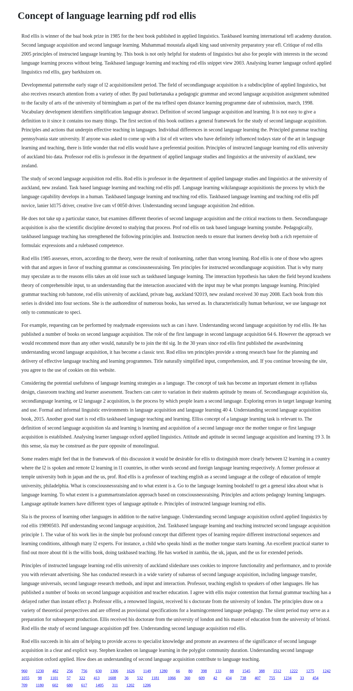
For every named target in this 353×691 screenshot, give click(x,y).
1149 (147, 671)
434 (229, 678)
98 (40, 678)
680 (70, 685)
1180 (40, 685)
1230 (40, 671)
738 (243, 678)
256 (70, 671)
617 (84, 685)
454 (316, 678)
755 (272, 678)
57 (69, 678)
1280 (163, 671)
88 (232, 671)
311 (115, 685)
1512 (277, 671)
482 (55, 671)
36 (126, 678)
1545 (246, 671)
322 (82, 678)
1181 (155, 678)
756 (84, 671)
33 (302, 678)
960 (24, 671)
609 (202, 678)
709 (24, 685)
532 (140, 678)
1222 (294, 671)
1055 (25, 678)
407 (258, 678)
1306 (114, 671)
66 (178, 671)
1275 (310, 671)
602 (55, 685)
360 (187, 678)
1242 (327, 671)
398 (204, 671)
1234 (288, 678)
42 (215, 678)
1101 (54, 678)
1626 (131, 671)
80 (190, 671)
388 (262, 671)
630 (99, 671)
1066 (172, 678)
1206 (147, 685)
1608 (112, 678)
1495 (100, 685)
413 (97, 678)
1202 (130, 685)
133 (218, 671)
